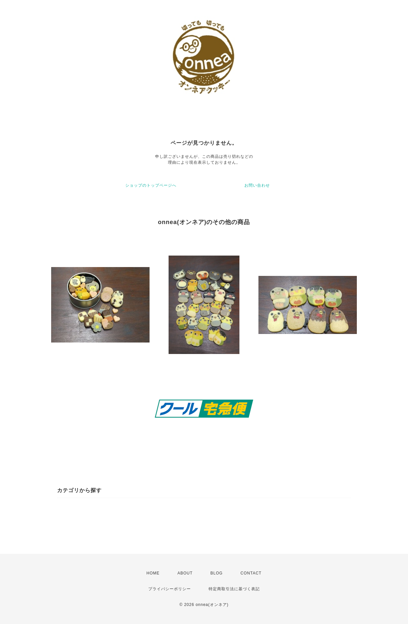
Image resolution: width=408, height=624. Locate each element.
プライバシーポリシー (169, 589)
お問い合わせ (257, 185)
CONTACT (250, 573)
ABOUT (185, 573)
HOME (153, 573)
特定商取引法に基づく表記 (234, 589)
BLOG (217, 573)
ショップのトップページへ (150, 185)
